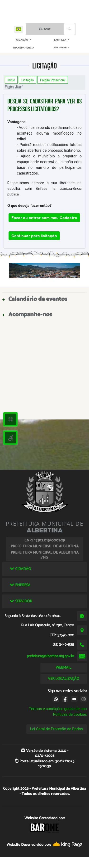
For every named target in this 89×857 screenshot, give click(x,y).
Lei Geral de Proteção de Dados (56, 729)
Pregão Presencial (52, 80)
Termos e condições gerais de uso (58, 708)
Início (11, 80)
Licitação (27, 80)
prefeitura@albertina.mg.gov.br (50, 656)
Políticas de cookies (70, 714)
